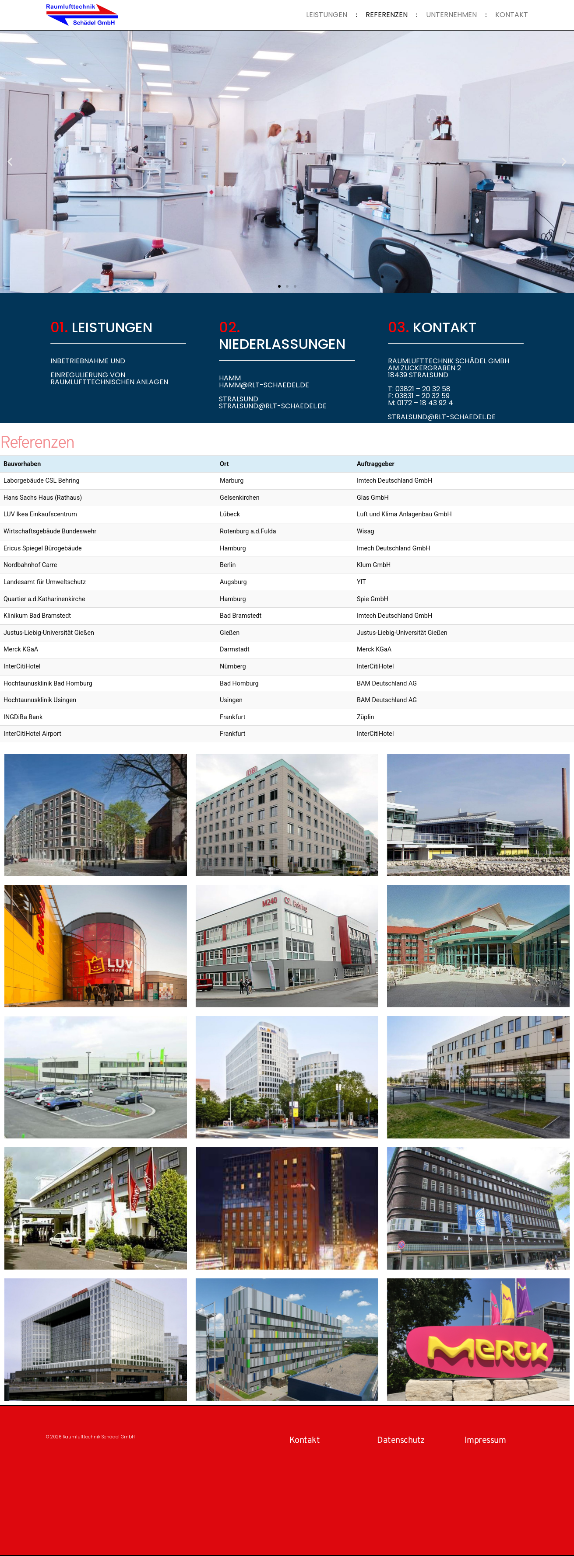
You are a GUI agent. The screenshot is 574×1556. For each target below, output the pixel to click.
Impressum (485, 1440)
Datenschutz (401, 1440)
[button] (9, 162)
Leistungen (326, 14)
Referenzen (387, 14)
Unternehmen (451, 14)
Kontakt (511, 14)
